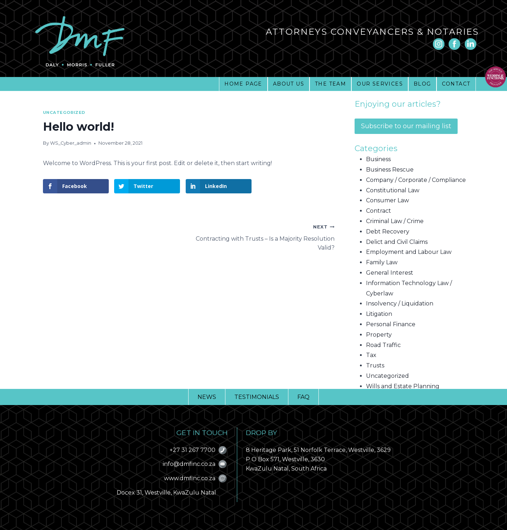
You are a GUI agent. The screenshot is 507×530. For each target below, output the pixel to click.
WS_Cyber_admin (70, 143)
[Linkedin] (470, 44)
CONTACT (456, 84)
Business (378, 159)
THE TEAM (330, 84)
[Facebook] (454, 44)
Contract (378, 210)
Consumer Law (387, 200)
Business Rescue (390, 169)
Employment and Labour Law (409, 252)
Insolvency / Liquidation (399, 303)
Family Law (382, 262)
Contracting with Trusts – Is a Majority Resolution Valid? (262, 236)
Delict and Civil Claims (397, 241)
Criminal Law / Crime (395, 221)
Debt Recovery (387, 231)
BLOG (422, 84)
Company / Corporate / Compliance (416, 180)
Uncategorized (64, 112)
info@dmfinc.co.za (189, 464)
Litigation (379, 313)
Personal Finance (390, 324)
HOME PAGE (243, 84)
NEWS (207, 397)
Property (379, 334)
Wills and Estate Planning (402, 386)
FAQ (303, 397)
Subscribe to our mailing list (406, 126)
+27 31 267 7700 (192, 450)
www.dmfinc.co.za (189, 478)
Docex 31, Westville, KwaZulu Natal (166, 492)
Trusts (375, 365)
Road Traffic (383, 345)
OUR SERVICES (380, 84)
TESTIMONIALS (256, 397)
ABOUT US (288, 84)
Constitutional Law (392, 190)
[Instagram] (438, 44)
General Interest (389, 272)
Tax (371, 355)
